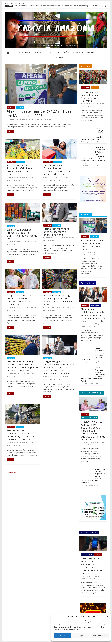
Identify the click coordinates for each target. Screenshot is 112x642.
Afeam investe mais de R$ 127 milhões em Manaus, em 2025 (39, 113)
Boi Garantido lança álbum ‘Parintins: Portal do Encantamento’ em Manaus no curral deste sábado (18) (52, 6)
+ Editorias (58, 58)
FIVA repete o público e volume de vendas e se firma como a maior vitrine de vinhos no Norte (93, 315)
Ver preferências (99, 635)
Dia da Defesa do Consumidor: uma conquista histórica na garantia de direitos (56, 170)
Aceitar (62, 635)
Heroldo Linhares (34, 119)
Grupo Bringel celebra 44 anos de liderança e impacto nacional (58, 231)
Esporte (90, 52)
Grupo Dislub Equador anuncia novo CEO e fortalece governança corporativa (20, 300)
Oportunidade (95, 305)
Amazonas (23, 52)
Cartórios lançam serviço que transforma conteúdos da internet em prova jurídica (91, 566)
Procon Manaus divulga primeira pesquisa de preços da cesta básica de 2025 (58, 300)
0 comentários (46, 119)
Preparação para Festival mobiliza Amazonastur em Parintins (91, 96)
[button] (107, 616)
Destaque (11, 107)
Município (95, 88)
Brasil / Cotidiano (52, 52)
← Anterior (10, 472)
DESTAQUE (11, 162)
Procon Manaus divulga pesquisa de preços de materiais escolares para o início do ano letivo (22, 366)
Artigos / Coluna (87, 554)
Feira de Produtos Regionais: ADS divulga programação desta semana (20, 170)
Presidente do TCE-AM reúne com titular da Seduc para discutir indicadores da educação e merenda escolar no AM (93, 430)
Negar (81, 635)
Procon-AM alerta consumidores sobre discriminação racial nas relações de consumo (21, 435)
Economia (77, 52)
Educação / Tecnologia (89, 417)
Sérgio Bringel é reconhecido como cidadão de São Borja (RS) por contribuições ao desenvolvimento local (59, 367)
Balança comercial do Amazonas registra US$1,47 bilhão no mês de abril (22, 234)
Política (37, 52)
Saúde (66, 52)
